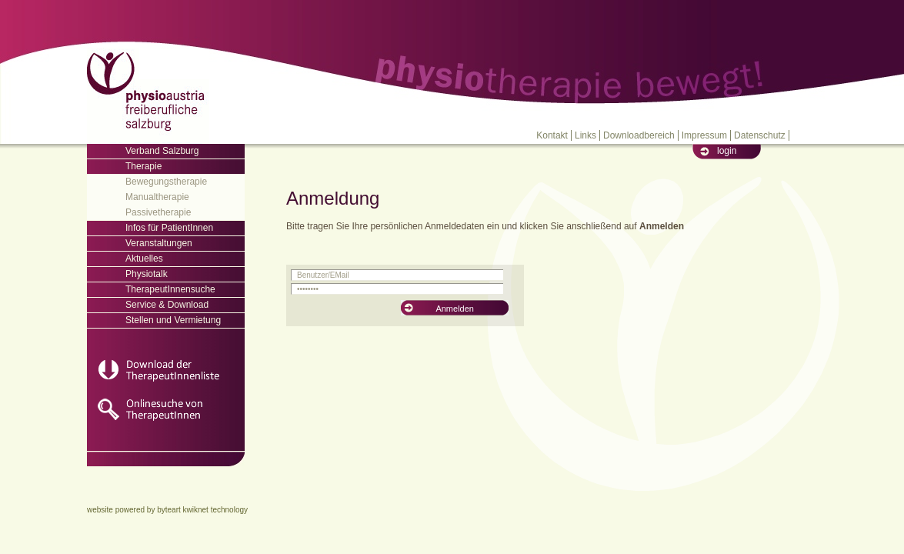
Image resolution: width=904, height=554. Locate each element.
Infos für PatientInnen (169, 227)
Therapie (143, 166)
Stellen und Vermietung (173, 320)
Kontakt (552, 135)
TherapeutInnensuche (170, 289)
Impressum (704, 135)
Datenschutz (760, 135)
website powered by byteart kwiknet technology (167, 510)
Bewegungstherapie (166, 181)
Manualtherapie (157, 197)
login (726, 150)
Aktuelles (144, 258)
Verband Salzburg (161, 150)
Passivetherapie (158, 212)
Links (585, 135)
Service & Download (166, 304)
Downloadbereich (639, 135)
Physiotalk (146, 274)
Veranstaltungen (158, 243)
